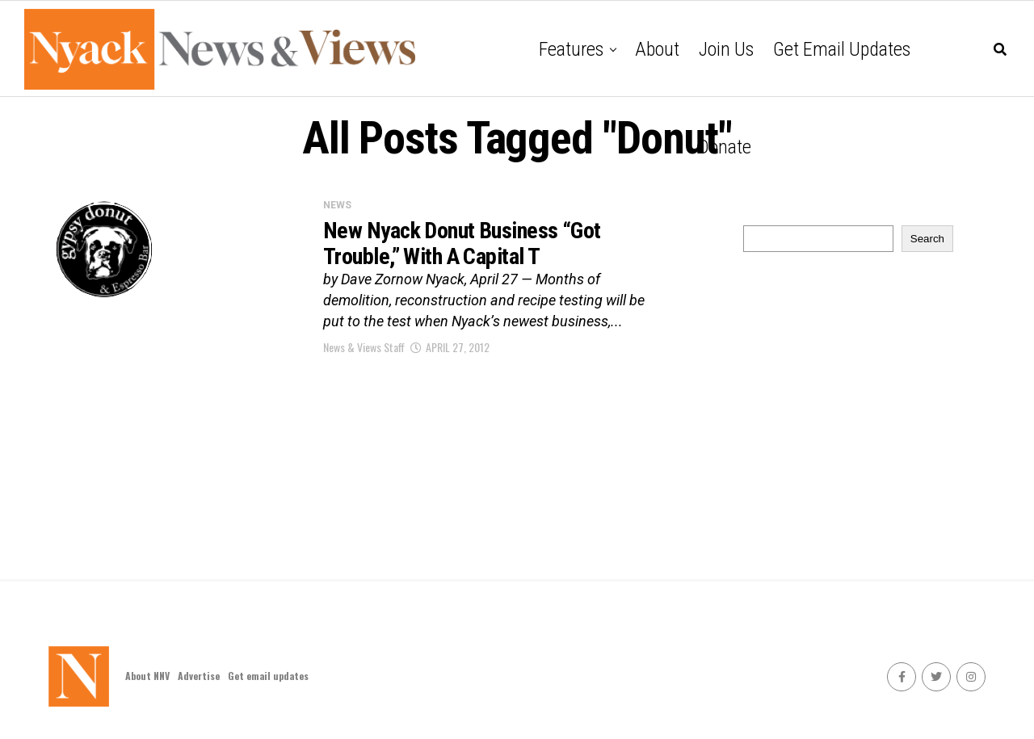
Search (927, 239)
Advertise (199, 675)
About (657, 49)
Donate (724, 147)
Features (571, 49)
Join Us (726, 49)
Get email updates (841, 49)
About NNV (147, 675)
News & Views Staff (364, 346)
